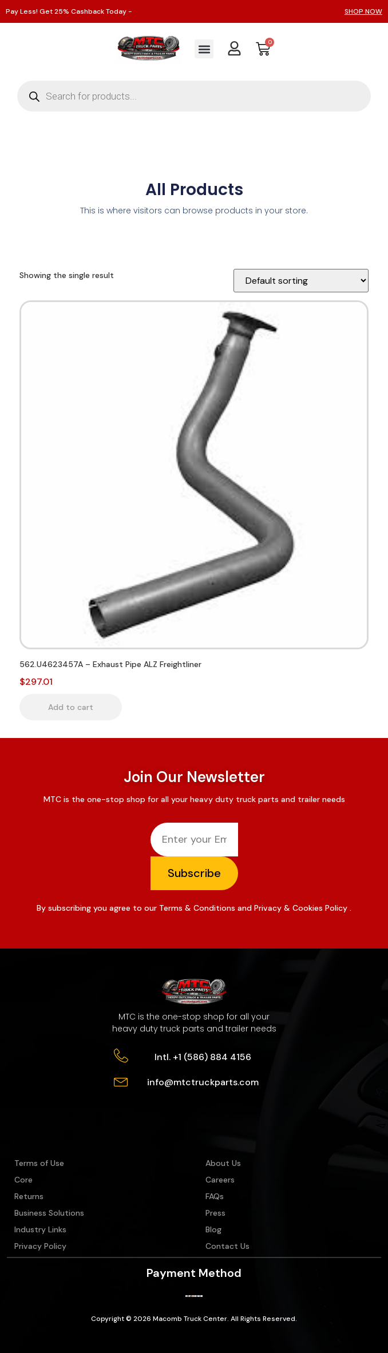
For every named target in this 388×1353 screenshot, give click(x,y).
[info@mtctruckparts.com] (121, 1081)
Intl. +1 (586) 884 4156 (203, 1057)
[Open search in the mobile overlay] (194, 96)
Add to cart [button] (70, 707)
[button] (204, 48)
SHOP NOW (363, 11)
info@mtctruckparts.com (203, 1082)
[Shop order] (301, 280)
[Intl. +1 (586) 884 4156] (121, 1056)
